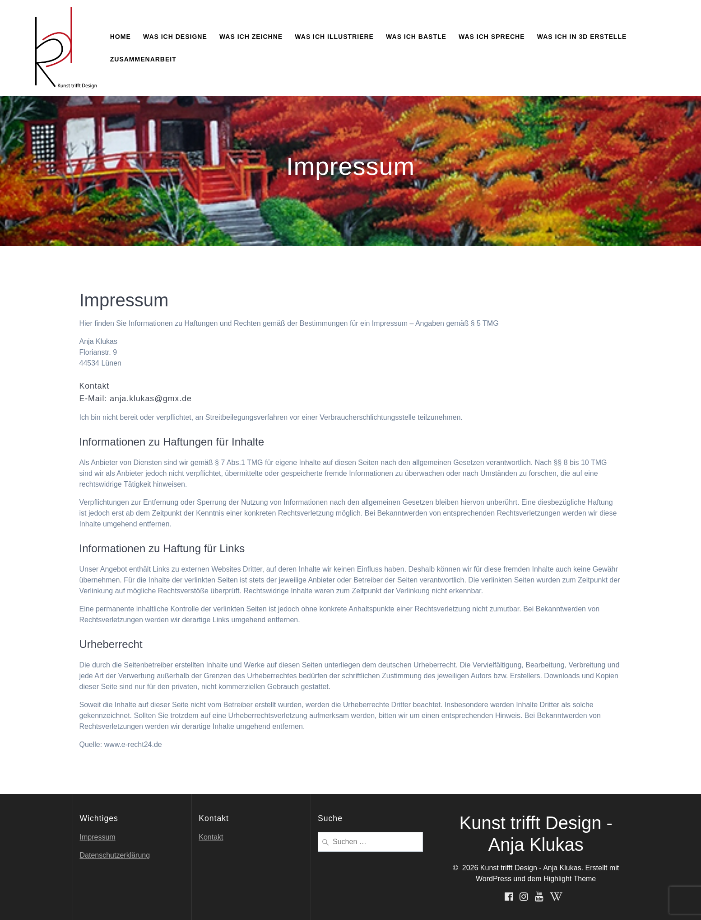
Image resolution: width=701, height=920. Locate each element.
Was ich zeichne (251, 36)
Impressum (98, 837)
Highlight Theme (569, 878)
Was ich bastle (416, 36)
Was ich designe (175, 36)
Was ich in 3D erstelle (582, 36)
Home (120, 36)
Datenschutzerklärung (115, 855)
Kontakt (211, 837)
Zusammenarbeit (143, 59)
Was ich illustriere (334, 36)
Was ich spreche (492, 36)
